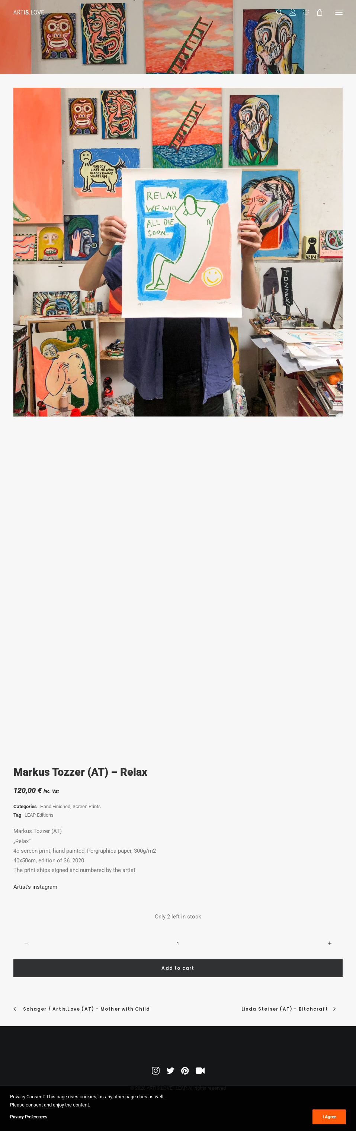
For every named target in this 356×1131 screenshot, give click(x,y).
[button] (339, 12)
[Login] (289, 12)
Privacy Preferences (28, 1116)
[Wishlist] (303, 12)
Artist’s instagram (35, 887)
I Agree (329, 1116)
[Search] (276, 12)
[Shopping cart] (316, 12)
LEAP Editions (39, 815)
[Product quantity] (178, 944)
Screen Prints (87, 806)
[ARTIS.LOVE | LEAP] (28, 12)
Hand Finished (55, 806)
